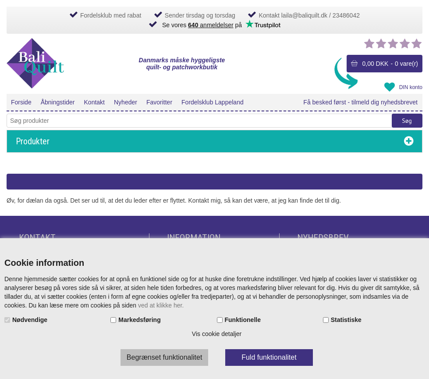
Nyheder (125, 102)
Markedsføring (139, 319)
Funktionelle (243, 319)
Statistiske (346, 319)
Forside (21, 102)
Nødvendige (29, 319)
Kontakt (94, 102)
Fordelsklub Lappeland (212, 102)
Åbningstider (58, 102)
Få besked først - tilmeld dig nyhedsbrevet (360, 102)
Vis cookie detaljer (216, 333)
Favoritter (159, 102)
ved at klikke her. (161, 305)
